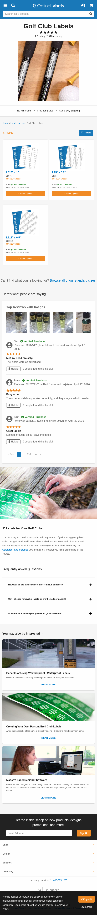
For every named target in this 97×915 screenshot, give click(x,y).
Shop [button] (5, 844)
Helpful (13, 368)
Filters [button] (86, 132)
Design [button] (6, 853)
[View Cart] (91, 5)
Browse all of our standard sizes (73, 280)
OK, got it (86, 899)
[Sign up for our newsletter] (39, 833)
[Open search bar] (13, 5)
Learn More (86, 907)
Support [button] (7, 862)
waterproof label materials (15, 549)
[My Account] (83, 5)
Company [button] (8, 871)
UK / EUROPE (52, 890)
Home (5, 123)
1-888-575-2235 (59, 880)
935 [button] (29, 454)
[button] (5, 5)
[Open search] (91, 14)
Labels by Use (17, 123)
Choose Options (25, 194)
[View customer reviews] (48, 36)
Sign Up (83, 833)
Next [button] (37, 454)
